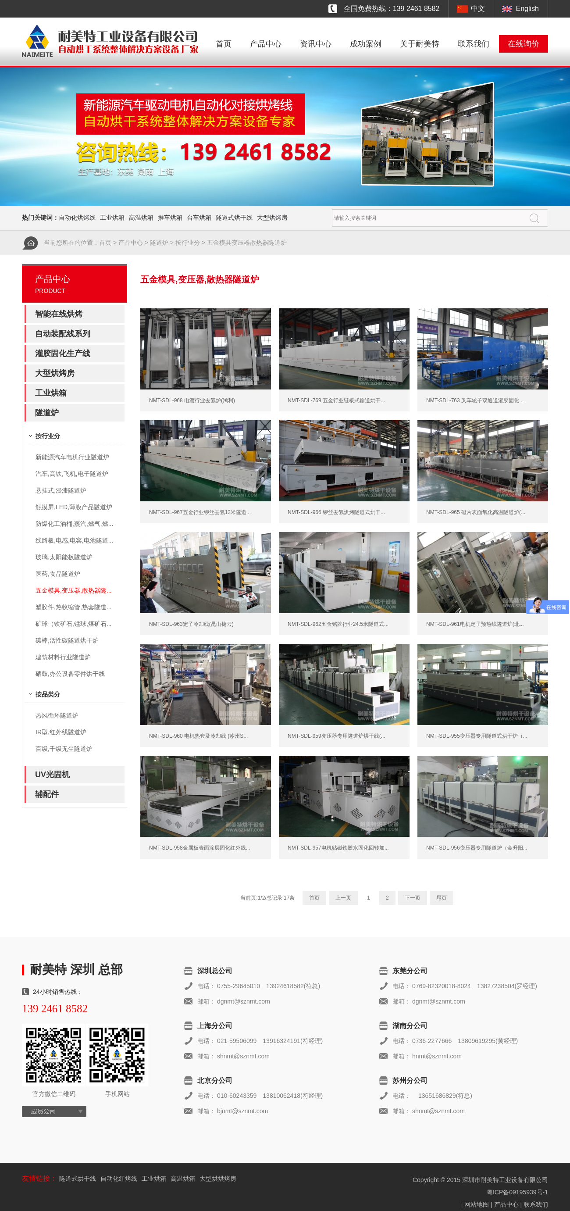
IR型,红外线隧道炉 (61, 732)
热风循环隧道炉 (57, 715)
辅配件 (47, 794)
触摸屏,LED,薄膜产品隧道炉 (74, 507)
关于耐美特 (419, 43)
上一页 (343, 898)
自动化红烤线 (118, 1178)
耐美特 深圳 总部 (76, 969)
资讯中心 (315, 43)
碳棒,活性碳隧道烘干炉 (67, 640)
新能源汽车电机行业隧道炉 (72, 457)
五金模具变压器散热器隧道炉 (247, 242)
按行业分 (187, 242)
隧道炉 (159, 242)
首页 (224, 43)
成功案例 (365, 43)
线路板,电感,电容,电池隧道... (74, 540)
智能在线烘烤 (58, 314)
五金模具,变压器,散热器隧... (73, 590)
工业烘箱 (112, 217)
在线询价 (523, 43)
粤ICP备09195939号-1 (517, 1192)
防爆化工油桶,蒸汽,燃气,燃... (74, 523)
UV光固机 (52, 774)
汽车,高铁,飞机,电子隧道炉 (72, 473)
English (527, 8)
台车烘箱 (199, 217)
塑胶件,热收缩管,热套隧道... (73, 607)
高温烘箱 (141, 217)
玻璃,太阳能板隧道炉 (64, 557)
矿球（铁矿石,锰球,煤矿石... (73, 623)
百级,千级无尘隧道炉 (64, 748)
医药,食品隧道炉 (58, 573)
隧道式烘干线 (234, 217)
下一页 (412, 898)
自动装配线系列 (62, 333)
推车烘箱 (170, 217)
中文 (478, 8)
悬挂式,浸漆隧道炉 (61, 490)
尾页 (441, 898)
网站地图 (476, 1204)
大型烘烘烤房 (218, 1178)
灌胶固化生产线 (62, 353)
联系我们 (473, 43)
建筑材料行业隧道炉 (63, 657)
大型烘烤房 (272, 217)
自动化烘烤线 (77, 217)
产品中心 (265, 43)
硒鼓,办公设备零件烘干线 (70, 673)
